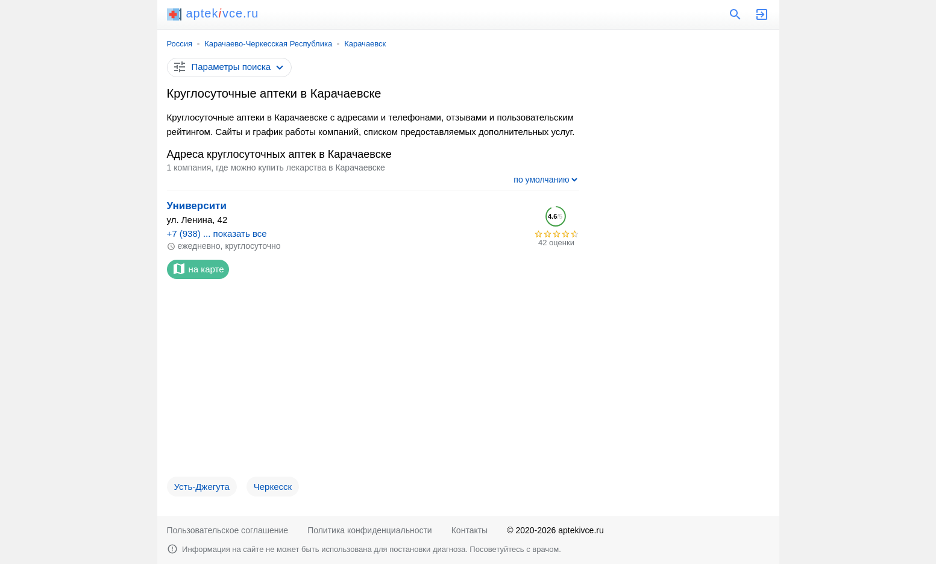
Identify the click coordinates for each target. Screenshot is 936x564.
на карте (198, 269)
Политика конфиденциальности (369, 530)
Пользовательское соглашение (228, 530)
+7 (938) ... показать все (217, 233)
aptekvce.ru (213, 13)
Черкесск (273, 486)
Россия (180, 43)
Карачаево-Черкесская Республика (268, 43)
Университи (197, 206)
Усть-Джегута (202, 486)
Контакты (469, 530)
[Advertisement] (373, 382)
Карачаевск (365, 43)
